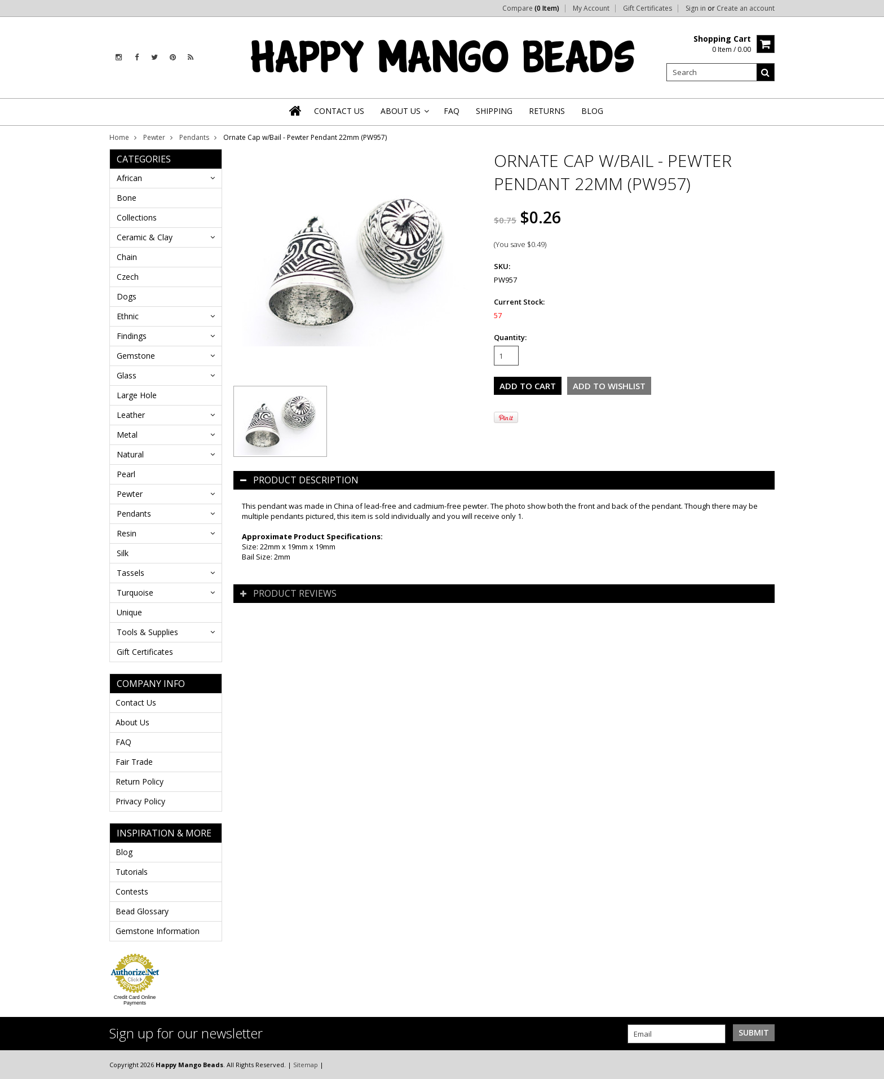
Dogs (126, 296)
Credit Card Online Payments (135, 1000)
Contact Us (136, 702)
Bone (126, 197)
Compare (530, 8)
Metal (127, 434)
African (129, 178)
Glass (126, 375)
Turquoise (135, 592)
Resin (126, 533)
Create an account (746, 8)
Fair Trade (134, 761)
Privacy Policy (140, 801)
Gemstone (136, 355)
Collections (137, 217)
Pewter (154, 137)
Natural (130, 454)
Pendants (194, 137)
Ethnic (128, 316)
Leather (131, 414)
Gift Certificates (647, 8)
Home (119, 137)
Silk (123, 553)
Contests (132, 891)
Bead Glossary (142, 911)
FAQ (123, 742)
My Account (591, 8)
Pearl (126, 474)
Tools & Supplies (147, 632)
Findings (132, 336)
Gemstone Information (158, 931)
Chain (127, 257)
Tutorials (132, 871)
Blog (124, 852)
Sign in (696, 8)
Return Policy (139, 781)
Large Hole (137, 395)
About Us (132, 722)
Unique (129, 612)
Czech (128, 276)
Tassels (130, 572)
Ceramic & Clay (145, 237)
